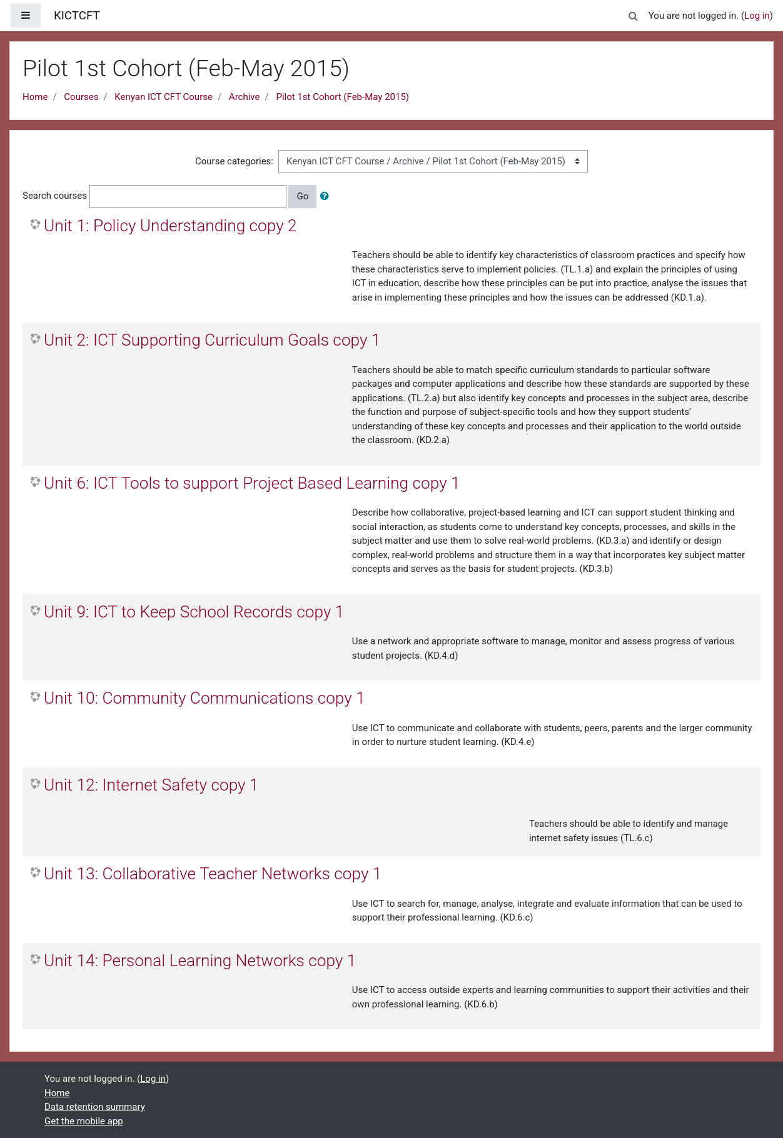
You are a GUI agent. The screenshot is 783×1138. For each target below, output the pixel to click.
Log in (757, 15)
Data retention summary (94, 1106)
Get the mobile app (83, 1121)
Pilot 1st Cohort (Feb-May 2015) (342, 96)
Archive (244, 96)
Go (302, 196)
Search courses (55, 195)
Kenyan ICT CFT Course (163, 96)
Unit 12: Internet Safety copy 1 (151, 785)
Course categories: (234, 161)
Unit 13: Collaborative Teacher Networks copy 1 (212, 873)
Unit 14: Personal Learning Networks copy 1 (200, 960)
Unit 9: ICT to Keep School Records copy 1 (194, 611)
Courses (81, 96)
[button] (634, 14)
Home (35, 96)
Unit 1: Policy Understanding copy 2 (170, 225)
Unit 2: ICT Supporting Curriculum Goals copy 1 (212, 340)
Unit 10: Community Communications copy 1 (204, 698)
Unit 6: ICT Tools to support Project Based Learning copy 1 (252, 483)
